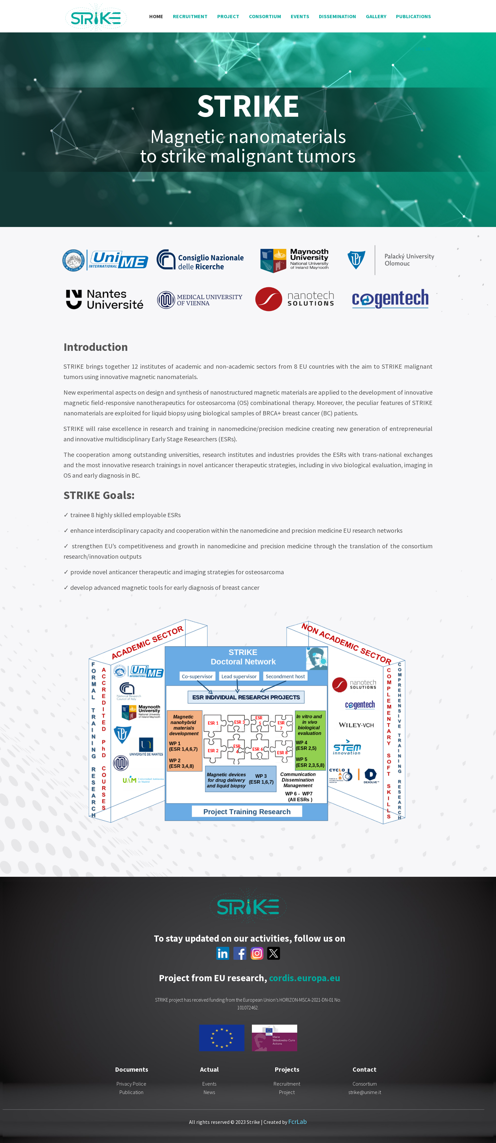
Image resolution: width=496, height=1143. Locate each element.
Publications (413, 16)
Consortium (265, 16)
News (209, 1092)
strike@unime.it (364, 1092)
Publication (131, 1092)
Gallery (376, 16)
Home (156, 16)
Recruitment (190, 16)
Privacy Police (131, 1083)
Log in (423, 48)
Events (300, 16)
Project (228, 16)
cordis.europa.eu (304, 978)
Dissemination (337, 16)
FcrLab (297, 1121)
